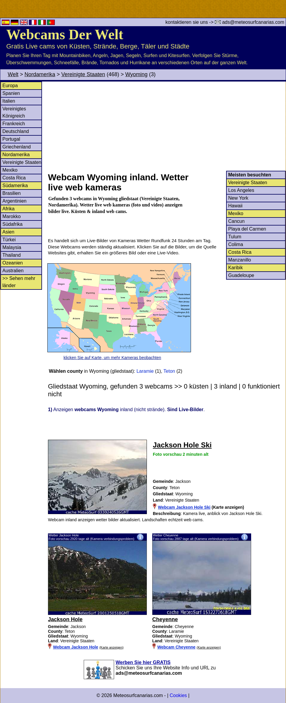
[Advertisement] (166, 126)
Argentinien (14, 200)
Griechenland (16, 146)
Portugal (11, 139)
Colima (235, 244)
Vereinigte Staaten (83, 74)
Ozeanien (12, 262)
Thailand (11, 255)
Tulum (234, 236)
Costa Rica (14, 177)
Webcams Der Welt (64, 34)
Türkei (8, 239)
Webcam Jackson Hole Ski (184, 507)
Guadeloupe (241, 275)
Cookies (178, 695)
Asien (8, 231)
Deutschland (15, 131)
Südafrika (12, 224)
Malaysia (11, 247)
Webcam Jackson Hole (75, 647)
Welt (13, 74)
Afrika (8, 208)
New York (238, 198)
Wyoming (136, 74)
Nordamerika (39, 74)
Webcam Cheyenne (176, 647)
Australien (13, 270)
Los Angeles (241, 190)
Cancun (236, 221)
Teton (169, 371)
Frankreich (13, 123)
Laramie (145, 371)
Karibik (235, 267)
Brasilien (11, 193)
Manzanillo (239, 259)
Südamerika (15, 185)
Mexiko (10, 170)
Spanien (11, 93)
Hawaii (235, 205)
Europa (10, 85)
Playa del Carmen (247, 228)
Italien (8, 101)
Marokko (11, 216)
